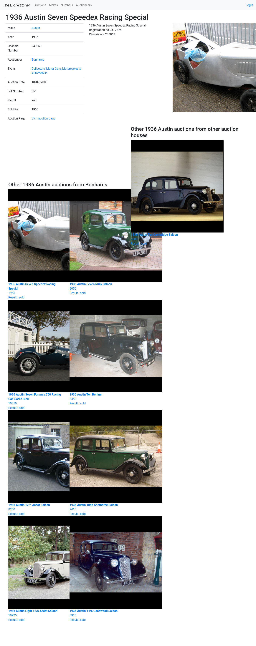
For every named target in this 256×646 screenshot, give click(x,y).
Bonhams (38, 59)
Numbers (67, 5)
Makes (53, 5)
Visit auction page (43, 118)
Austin (36, 28)
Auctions (40, 5)
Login (249, 5)
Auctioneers (84, 5)
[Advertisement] (67, 154)
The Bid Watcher (16, 5)
